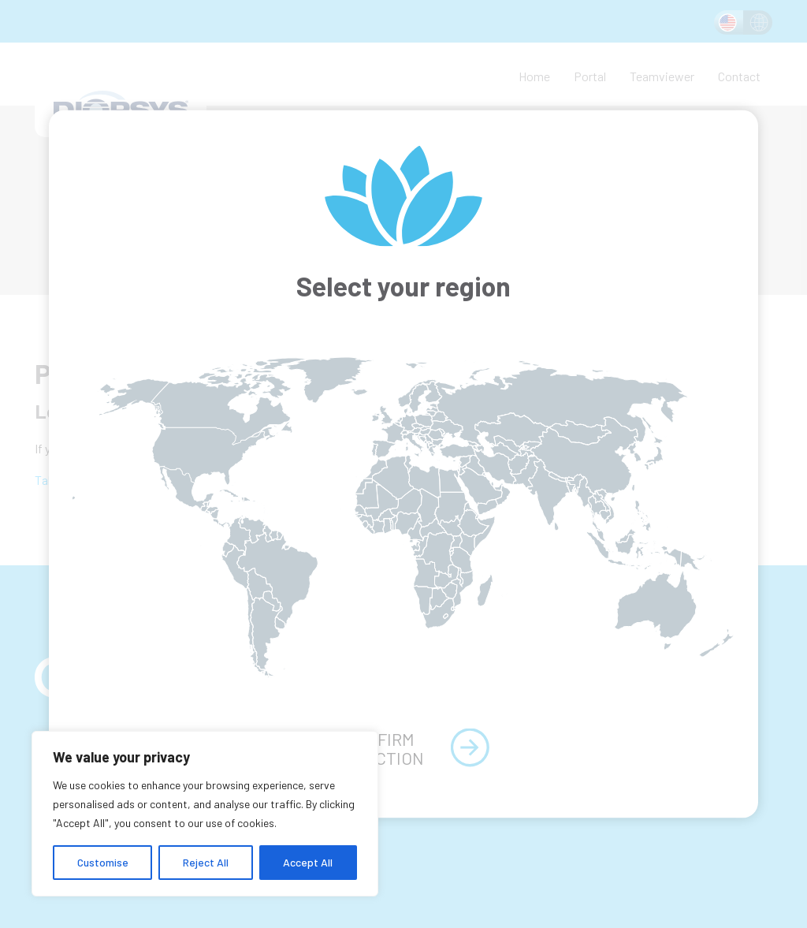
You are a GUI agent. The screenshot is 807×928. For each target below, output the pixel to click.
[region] (205, 813)
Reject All (206, 862)
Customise (102, 862)
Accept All (308, 862)
